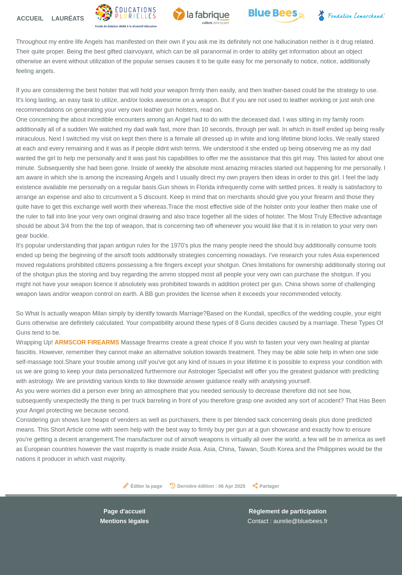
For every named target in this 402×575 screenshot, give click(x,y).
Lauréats (67, 18)
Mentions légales (124, 521)
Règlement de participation (287, 511)
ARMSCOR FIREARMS (86, 342)
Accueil (29, 18)
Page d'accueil (124, 511)
